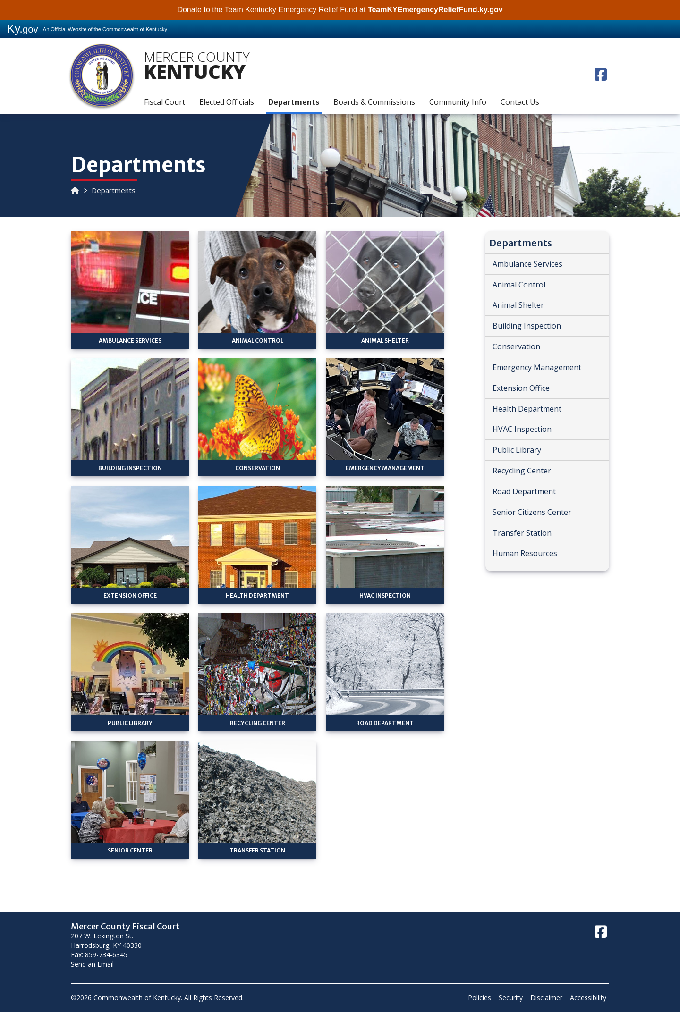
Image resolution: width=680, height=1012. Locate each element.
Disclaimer (546, 997)
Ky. (22, 28)
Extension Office (521, 388)
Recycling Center (522, 470)
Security (511, 997)
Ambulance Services (527, 264)
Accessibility (588, 997)
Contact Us (520, 102)
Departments (293, 102)
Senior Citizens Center (532, 512)
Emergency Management (537, 367)
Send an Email (92, 964)
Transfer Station (522, 533)
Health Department (527, 409)
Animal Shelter (518, 305)
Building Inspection (527, 325)
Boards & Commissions (374, 102)
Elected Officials (226, 102)
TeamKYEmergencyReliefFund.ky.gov (435, 10)
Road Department (524, 491)
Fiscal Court (164, 102)
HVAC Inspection (522, 429)
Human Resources (525, 553)
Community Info (457, 102)
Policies (479, 997)
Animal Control (519, 284)
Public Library (517, 450)
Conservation (516, 346)
